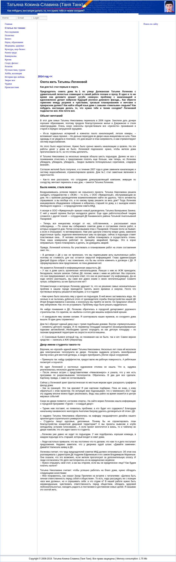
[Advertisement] (157, 495)
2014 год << (45, 76)
